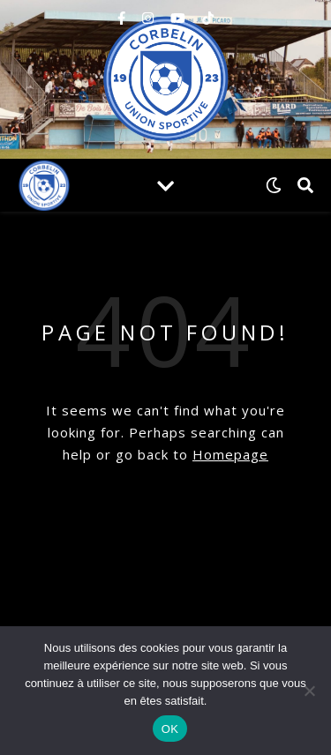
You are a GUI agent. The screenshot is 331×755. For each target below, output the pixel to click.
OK (170, 729)
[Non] (309, 690)
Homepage (230, 454)
